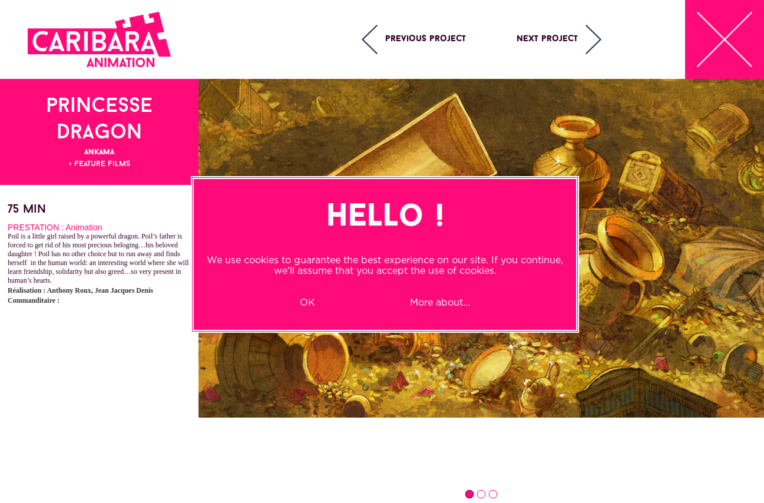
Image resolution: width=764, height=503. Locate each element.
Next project (547, 39)
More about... (440, 302)
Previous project (425, 39)
